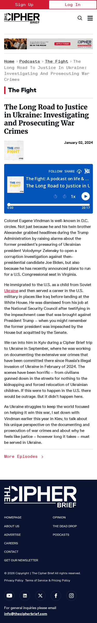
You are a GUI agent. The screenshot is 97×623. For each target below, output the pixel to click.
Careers (11, 543)
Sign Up (24, 4)
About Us (11, 526)
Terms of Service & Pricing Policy (47, 580)
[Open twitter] (40, 595)
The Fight (56, 61)
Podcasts (29, 61)
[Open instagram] (71, 595)
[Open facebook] (56, 595)
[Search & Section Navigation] (90, 18)
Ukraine (11, 290)
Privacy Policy (13, 580)
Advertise (12, 535)
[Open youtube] (9, 595)
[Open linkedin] (25, 595)
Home (9, 61)
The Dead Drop (65, 526)
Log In (72, 4)
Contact (11, 552)
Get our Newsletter (21, 560)
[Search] (79, 18)
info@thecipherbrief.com (25, 613)
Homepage (12, 517)
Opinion (59, 517)
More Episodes (24, 456)
